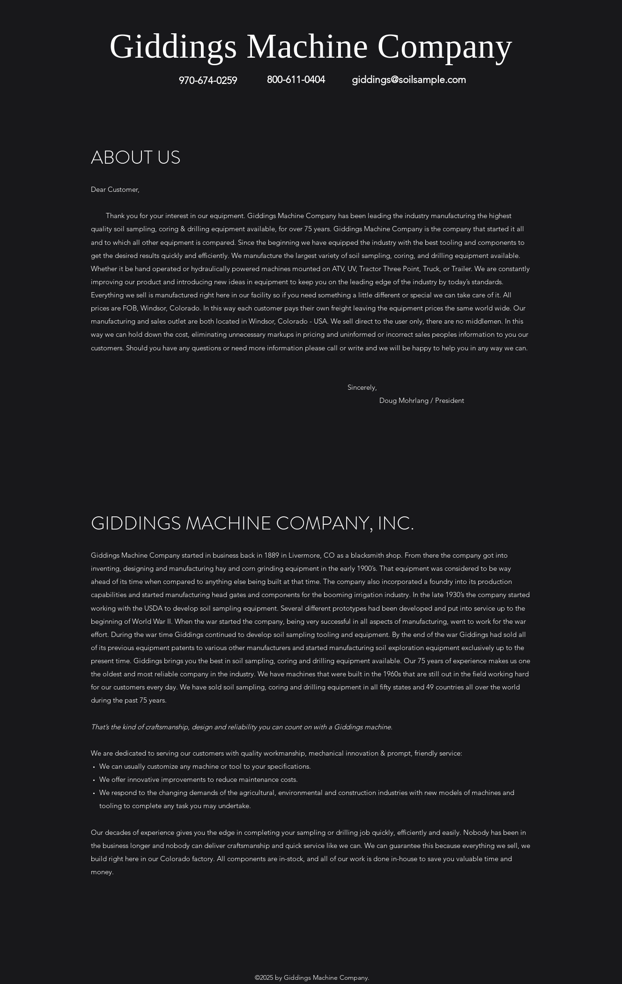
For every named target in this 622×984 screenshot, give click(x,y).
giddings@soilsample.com (409, 79)
